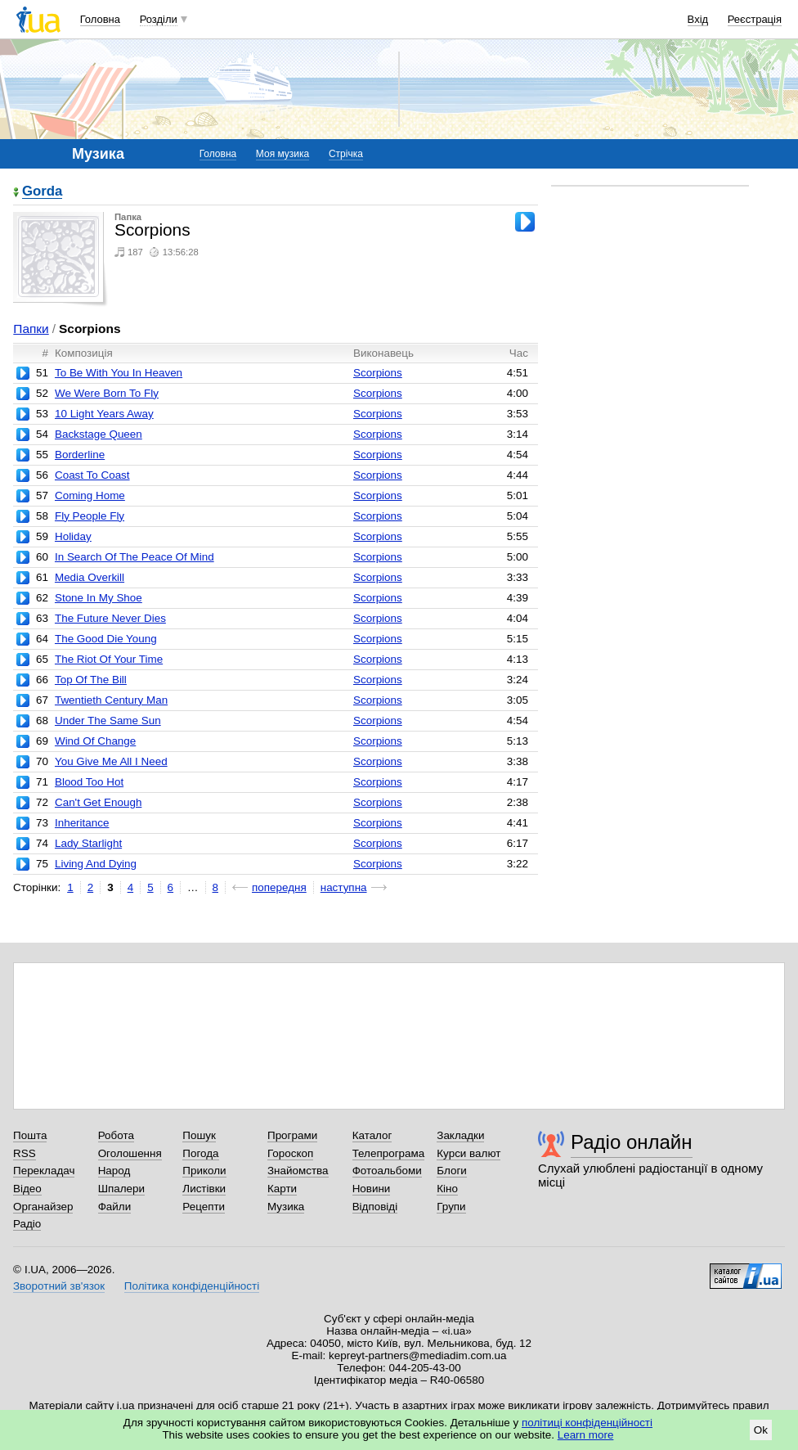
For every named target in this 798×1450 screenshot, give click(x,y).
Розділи (158, 19)
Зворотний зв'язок (59, 1286)
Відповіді (375, 1206)
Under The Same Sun (108, 720)
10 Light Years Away (104, 414)
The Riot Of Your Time (109, 659)
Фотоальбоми (387, 1170)
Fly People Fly (89, 516)
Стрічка (346, 154)
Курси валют (468, 1153)
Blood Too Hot (89, 782)
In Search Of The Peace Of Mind (134, 557)
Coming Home (90, 495)
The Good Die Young (106, 639)
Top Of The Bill (91, 679)
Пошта (30, 1135)
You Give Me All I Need (111, 761)
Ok (761, 1430)
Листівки (204, 1188)
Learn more (586, 1435)
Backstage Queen (98, 434)
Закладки (460, 1135)
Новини (371, 1188)
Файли (115, 1206)
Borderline (80, 454)
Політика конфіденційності (191, 1286)
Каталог (372, 1135)
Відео (27, 1188)
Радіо (27, 1224)
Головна (100, 19)
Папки (30, 328)
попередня (279, 887)
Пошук (199, 1135)
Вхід (698, 19)
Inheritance (82, 823)
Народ (114, 1170)
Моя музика (282, 154)
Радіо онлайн (632, 1142)
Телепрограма (388, 1153)
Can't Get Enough (98, 802)
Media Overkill (89, 577)
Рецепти (203, 1206)
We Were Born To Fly (107, 393)
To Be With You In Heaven (118, 373)
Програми (292, 1135)
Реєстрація (755, 19)
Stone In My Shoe (98, 598)
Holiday (73, 536)
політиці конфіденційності (587, 1422)
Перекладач (43, 1170)
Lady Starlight (88, 843)
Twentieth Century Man (111, 700)
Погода (200, 1153)
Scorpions (377, 373)
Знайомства (298, 1170)
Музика (285, 1206)
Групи (451, 1206)
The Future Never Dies (110, 618)
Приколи (204, 1170)
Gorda (42, 192)
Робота (116, 1135)
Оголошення (130, 1153)
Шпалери (121, 1188)
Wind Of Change (95, 741)
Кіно (447, 1188)
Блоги (452, 1170)
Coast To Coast (92, 475)
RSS (24, 1153)
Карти (282, 1188)
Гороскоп (290, 1153)
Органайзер (43, 1206)
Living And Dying (96, 864)
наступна (344, 887)
